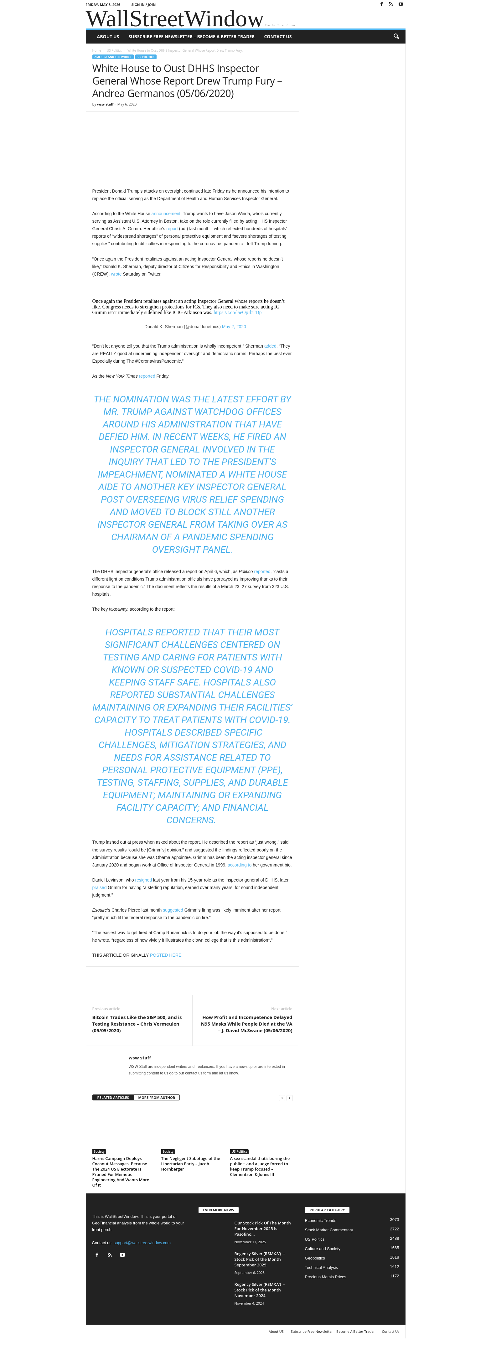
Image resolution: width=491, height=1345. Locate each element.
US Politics (114, 50)
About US (108, 36)
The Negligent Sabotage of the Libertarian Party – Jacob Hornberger (190, 1164)
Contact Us (278, 36)
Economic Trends (320, 1220)
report (172, 228)
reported (147, 376)
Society (99, 1151)
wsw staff (105, 104)
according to (239, 864)
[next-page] (290, 1097)
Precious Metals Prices (325, 1277)
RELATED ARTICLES (113, 1097)
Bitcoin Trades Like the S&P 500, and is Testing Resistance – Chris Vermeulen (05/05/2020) (137, 1023)
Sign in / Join (144, 4)
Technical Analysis (321, 1267)
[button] (396, 37)
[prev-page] (282, 1097)
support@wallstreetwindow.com (142, 1242)
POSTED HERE (165, 955)
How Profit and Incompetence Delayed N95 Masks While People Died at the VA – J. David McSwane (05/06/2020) (246, 1023)
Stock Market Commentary (329, 1230)
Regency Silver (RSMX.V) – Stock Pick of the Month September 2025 (260, 1259)
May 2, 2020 (234, 326)
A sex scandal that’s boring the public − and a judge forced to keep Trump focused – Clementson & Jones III (260, 1166)
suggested (173, 910)
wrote (116, 274)
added (270, 346)
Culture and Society (322, 1248)
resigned (143, 879)
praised (99, 887)
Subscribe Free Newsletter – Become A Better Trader (191, 36)
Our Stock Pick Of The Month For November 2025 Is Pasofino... (263, 1228)
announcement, (167, 213)
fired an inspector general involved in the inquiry (197, 449)
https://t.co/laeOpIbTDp (237, 312)
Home (96, 50)
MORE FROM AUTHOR (156, 1097)
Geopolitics (315, 1258)
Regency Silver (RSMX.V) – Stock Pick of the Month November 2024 (260, 1289)
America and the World (113, 57)
